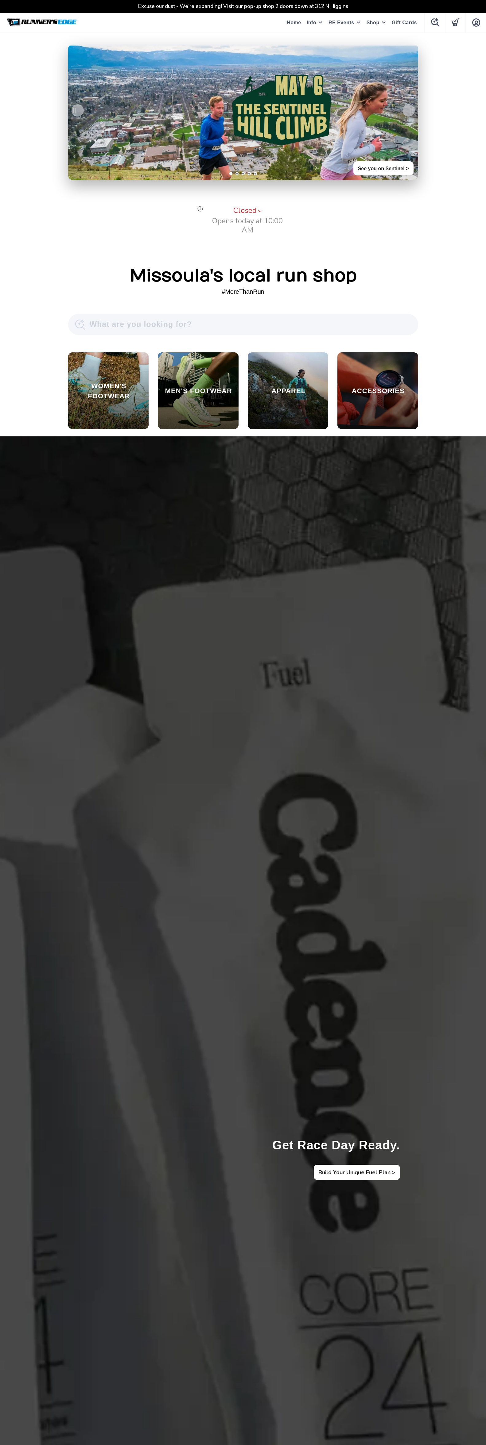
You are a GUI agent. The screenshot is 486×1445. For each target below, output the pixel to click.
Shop (373, 22)
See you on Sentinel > (383, 168)
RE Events (341, 22)
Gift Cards (404, 22)
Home (294, 22)
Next (408, 110)
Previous (78, 110)
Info (311, 22)
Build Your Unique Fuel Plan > (356, 1172)
